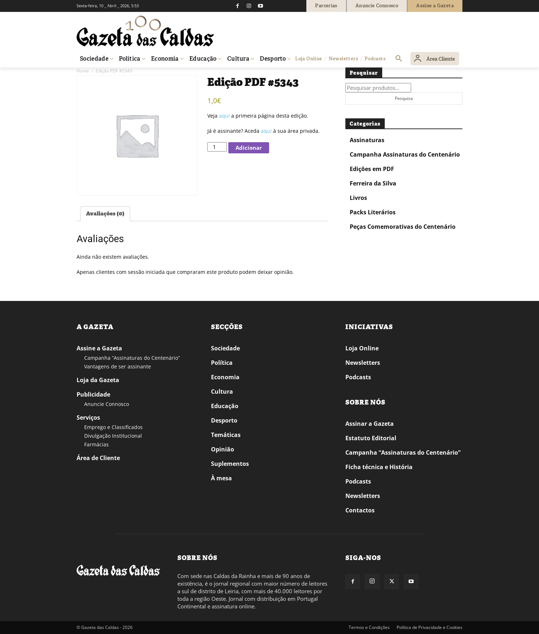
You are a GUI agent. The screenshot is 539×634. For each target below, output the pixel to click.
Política (222, 363)
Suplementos (230, 464)
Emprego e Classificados (113, 427)
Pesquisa (404, 98)
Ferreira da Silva (373, 183)
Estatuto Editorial (370, 438)
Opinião (222, 449)
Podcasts (358, 377)
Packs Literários (373, 212)
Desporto (224, 420)
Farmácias (96, 444)
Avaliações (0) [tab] (105, 213)
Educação (224, 406)
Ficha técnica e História (379, 467)
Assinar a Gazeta (369, 424)
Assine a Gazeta (99, 348)
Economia (225, 377)
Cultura (222, 391)
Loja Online (362, 348)
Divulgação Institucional (113, 435)
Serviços (88, 417)
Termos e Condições (369, 627)
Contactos (360, 510)
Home (83, 71)
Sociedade (225, 348)
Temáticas (226, 435)
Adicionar (249, 147)
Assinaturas (367, 140)
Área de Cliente (98, 458)
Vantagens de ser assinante (117, 366)
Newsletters (362, 363)
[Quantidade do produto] (217, 147)
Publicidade (93, 394)
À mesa (221, 478)
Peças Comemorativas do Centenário (403, 227)
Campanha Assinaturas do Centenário (405, 154)
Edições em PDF (372, 169)
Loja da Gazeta (98, 380)
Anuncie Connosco (106, 404)
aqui (224, 115)
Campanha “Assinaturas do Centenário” (132, 357)
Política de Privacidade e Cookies (429, 627)
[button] (399, 58)
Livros (358, 198)
